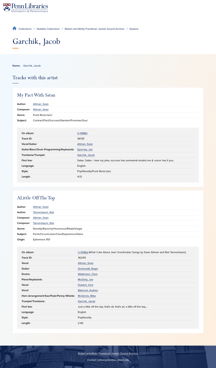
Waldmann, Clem (88, 274)
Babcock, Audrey (88, 290)
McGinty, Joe (85, 279)
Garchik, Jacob (86, 155)
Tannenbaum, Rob (43, 212)
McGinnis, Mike (87, 295)
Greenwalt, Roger (88, 268)
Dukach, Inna (85, 285)
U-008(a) (83, 252)
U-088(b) (82, 133)
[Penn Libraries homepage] (25, 8)
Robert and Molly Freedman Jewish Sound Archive (94, 29)
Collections (25, 29)
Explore (134, 29)
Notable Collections (48, 29)
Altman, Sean (41, 104)
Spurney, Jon (85, 149)
